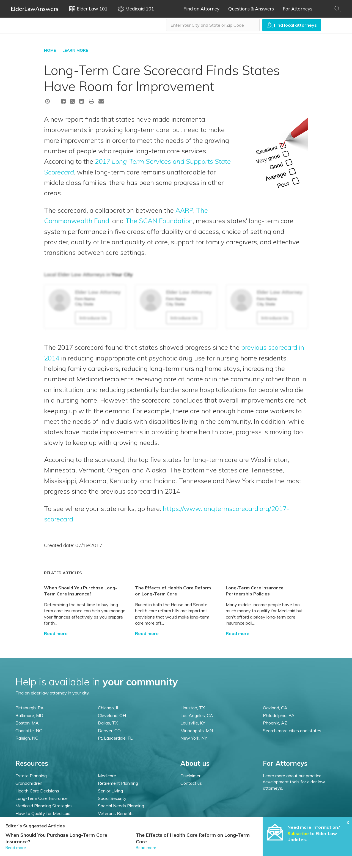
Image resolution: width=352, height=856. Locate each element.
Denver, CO (109, 730)
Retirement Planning (118, 783)
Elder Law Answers (34, 9)
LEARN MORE (75, 50)
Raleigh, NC (26, 738)
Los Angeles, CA (196, 715)
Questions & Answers (251, 9)
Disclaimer (190, 775)
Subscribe (298, 833)
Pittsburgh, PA (29, 707)
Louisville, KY (192, 723)
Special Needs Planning (121, 805)
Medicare (107, 775)
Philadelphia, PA (279, 715)
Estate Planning (31, 775)
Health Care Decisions (37, 791)
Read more (56, 633)
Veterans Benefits (116, 813)
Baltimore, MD (29, 715)
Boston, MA (27, 723)
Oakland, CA (275, 707)
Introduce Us (93, 318)
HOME (50, 50)
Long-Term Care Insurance (41, 798)
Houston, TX (192, 707)
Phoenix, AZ (275, 723)
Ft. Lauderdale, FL (115, 738)
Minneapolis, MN (196, 730)
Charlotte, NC (28, 730)
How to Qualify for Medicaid (42, 813)
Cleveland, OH (112, 715)
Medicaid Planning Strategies (44, 805)
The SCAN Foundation (159, 221)
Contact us (191, 783)
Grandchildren (28, 783)
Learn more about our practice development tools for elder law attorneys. (294, 782)
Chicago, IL (108, 707)
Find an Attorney (201, 9)
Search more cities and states (292, 730)
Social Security (112, 798)
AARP (184, 210)
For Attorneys (297, 9)
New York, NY (193, 738)
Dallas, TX (108, 723)
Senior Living (110, 791)
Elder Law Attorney (98, 292)
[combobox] (213, 25)
